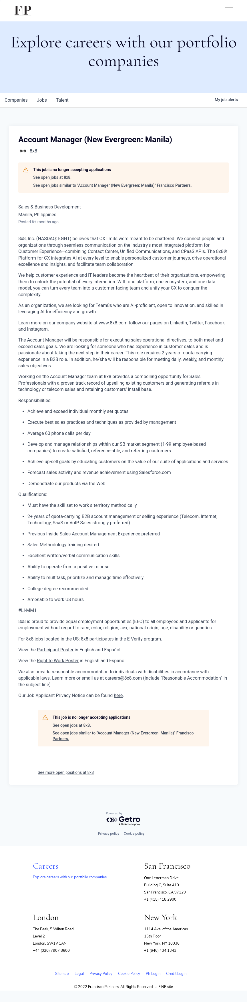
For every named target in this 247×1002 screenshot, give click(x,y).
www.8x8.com (113, 323)
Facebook (215, 323)
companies (16, 100)
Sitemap (62, 973)
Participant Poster (55, 649)
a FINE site (164, 986)
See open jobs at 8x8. (52, 177)
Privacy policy (108, 834)
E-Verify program (144, 639)
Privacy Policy (100, 973)
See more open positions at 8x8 (66, 772)
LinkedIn (178, 323)
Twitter (196, 323)
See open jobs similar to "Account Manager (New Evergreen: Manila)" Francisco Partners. (112, 185)
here (118, 695)
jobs (42, 100)
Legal (79, 973)
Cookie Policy (129, 973)
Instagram (37, 329)
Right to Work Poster (58, 660)
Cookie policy (134, 834)
